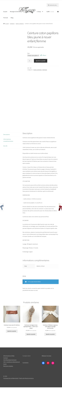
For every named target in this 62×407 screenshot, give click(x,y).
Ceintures (12, 23)
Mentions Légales (8, 385)
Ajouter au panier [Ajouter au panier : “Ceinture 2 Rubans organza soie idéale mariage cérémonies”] (50, 354)
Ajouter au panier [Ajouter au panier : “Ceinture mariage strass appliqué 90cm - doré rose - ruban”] (31, 354)
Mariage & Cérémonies (16, 11)
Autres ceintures (20, 23)
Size (28, 53)
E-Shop (39, 11)
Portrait (5, 17)
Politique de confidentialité (10, 398)
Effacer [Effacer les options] (44, 55)
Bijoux (32, 11)
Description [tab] (6, 154)
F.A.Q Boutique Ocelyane (9, 379)
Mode (26, 11)
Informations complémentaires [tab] (8, 160)
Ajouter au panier (40, 60)
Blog (12, 17)
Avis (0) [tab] (5, 165)
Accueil (5, 11)
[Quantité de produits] (30, 61)
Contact (5, 377)
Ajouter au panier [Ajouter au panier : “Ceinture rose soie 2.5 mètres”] (11, 351)
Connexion (25, 382)
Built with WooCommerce (26, 398)
